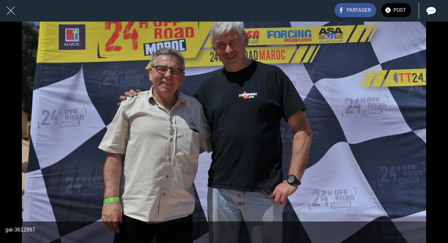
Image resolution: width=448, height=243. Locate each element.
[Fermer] (11, 11)
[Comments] (430, 11)
